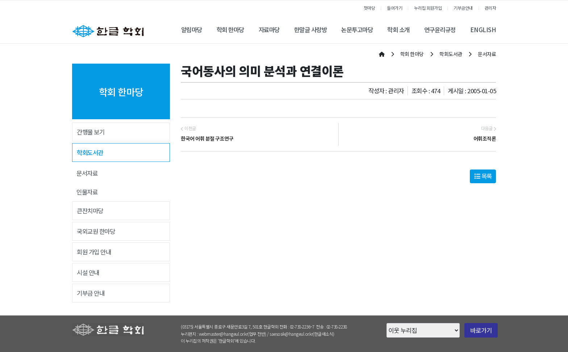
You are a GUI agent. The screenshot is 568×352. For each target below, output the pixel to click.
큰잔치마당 (90, 210)
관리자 (490, 8)
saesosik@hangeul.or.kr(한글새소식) (302, 334)
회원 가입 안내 (94, 252)
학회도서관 (90, 152)
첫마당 (369, 8)
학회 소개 (398, 29)
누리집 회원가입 (428, 8)
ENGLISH (483, 29)
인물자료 (86, 192)
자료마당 (269, 29)
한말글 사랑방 (310, 29)
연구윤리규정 (440, 29)
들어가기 (394, 8)
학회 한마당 (230, 29)
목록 (483, 176)
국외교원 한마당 (96, 231)
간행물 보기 (90, 132)
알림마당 (191, 29)
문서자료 (86, 173)
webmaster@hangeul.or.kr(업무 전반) (232, 334)
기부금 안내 (90, 293)
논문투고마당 (357, 29)
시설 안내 (88, 272)
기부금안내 (463, 8)
